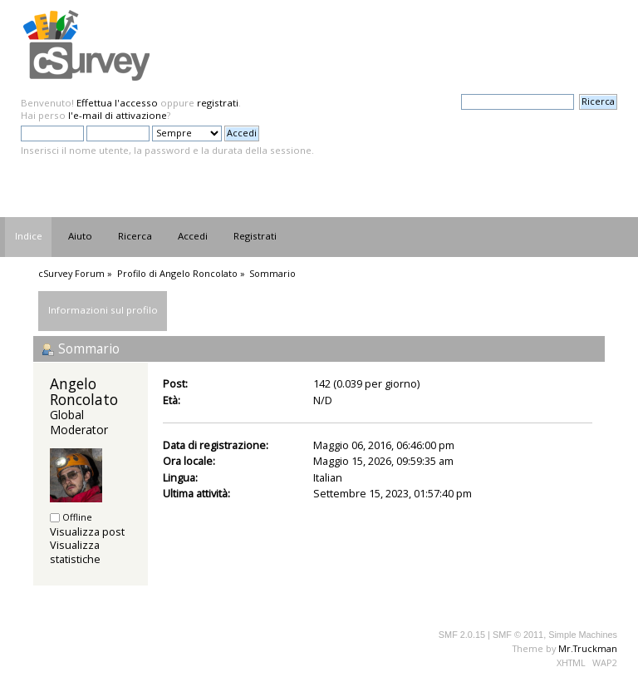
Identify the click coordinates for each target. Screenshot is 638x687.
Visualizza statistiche (75, 551)
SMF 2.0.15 (462, 635)
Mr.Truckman (587, 648)
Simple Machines (582, 635)
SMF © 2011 (518, 635)
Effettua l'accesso (117, 102)
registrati (217, 102)
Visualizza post (87, 531)
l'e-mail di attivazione (117, 115)
